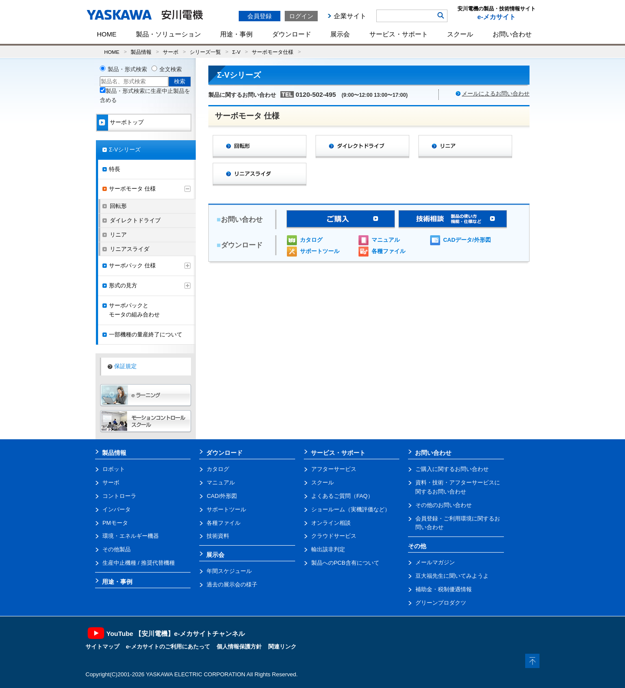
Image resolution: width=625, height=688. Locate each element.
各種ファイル (388, 251)
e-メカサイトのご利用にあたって (168, 646)
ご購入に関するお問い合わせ (452, 469)
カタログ (311, 240)
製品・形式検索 (127, 69)
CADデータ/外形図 (467, 240)
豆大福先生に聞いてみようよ (452, 576)
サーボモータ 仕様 (132, 188)
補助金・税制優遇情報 (443, 589)
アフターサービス (333, 469)
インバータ (116, 509)
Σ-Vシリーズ (125, 149)
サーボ (170, 52)
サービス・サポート (398, 34)
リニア (118, 234)
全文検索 (170, 69)
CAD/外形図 (222, 496)
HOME (106, 34)
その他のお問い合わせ (443, 505)
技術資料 (218, 536)
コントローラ (119, 496)
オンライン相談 (331, 523)
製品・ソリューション (168, 34)
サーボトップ (127, 122)
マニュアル (386, 240)
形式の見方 (123, 285)
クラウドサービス (333, 536)
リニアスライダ (129, 249)
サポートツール (319, 251)
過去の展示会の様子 (232, 584)
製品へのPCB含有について (345, 563)
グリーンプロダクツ (440, 602)
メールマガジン (435, 562)
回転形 (118, 206)
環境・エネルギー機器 (130, 536)
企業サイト (350, 16)
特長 (114, 169)
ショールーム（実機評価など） (350, 509)
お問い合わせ (512, 34)
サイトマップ (102, 646)
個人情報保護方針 (239, 646)
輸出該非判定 (328, 549)
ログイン (301, 16)
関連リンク (282, 646)
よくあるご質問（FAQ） (342, 496)
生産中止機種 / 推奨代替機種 (138, 563)
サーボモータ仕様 (272, 52)
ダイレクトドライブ (135, 220)
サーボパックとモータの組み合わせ (134, 310)
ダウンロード (291, 34)
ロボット (113, 469)
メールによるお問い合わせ (496, 93)
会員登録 (259, 16)
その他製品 (116, 549)
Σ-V (236, 52)
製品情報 (141, 52)
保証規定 (125, 366)
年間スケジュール (229, 571)
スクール (460, 34)
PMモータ (115, 523)
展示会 (340, 34)
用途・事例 (236, 34)
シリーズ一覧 (205, 52)
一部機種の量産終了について (145, 334)
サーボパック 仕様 (132, 265)
